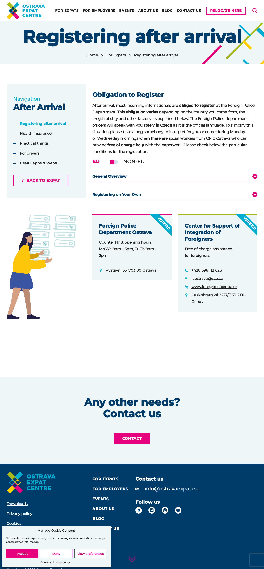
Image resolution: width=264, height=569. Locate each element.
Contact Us (189, 11)
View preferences (90, 554)
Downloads (17, 504)
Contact (132, 438)
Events (126, 11)
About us (148, 11)
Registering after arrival (43, 123)
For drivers (29, 153)
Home (92, 55)
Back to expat (40, 180)
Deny (56, 554)
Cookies (46, 562)
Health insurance (36, 133)
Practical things (34, 143)
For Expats (67, 11)
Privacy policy (61, 562)
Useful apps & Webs (38, 163)
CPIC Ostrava (218, 138)
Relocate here (226, 11)
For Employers (99, 11)
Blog (167, 11)
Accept (22, 554)
